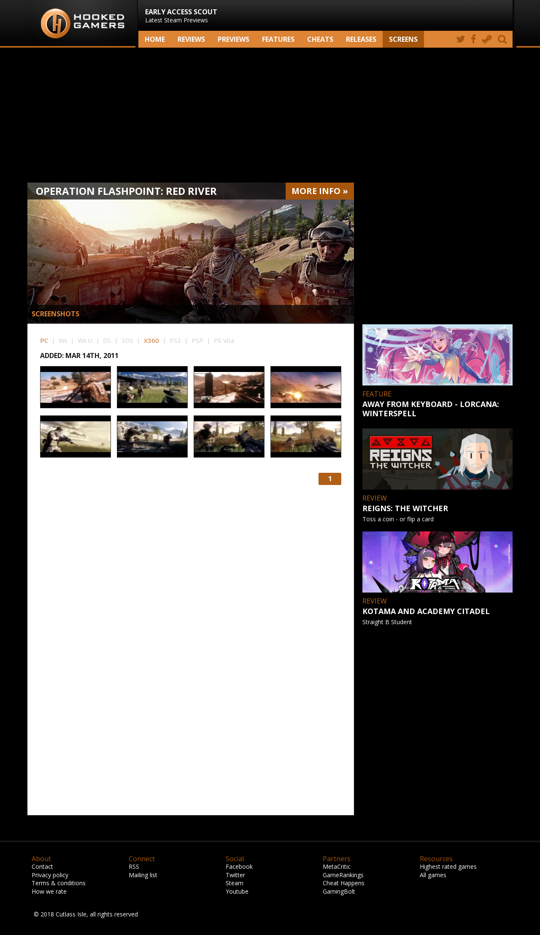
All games (433, 875)
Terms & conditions (59, 883)
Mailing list (143, 875)
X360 (151, 340)
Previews (233, 39)
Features (278, 39)
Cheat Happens (343, 883)
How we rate (49, 891)
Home (155, 39)
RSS (134, 866)
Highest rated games (448, 866)
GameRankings (343, 875)
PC (44, 340)
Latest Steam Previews (181, 15)
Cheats (320, 39)
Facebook (239, 866)
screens (403, 39)
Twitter (235, 875)
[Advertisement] (270, 115)
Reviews (191, 39)
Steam (234, 883)
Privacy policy (50, 875)
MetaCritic (337, 866)
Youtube (237, 891)
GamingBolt (339, 891)
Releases (361, 39)
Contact (42, 866)
